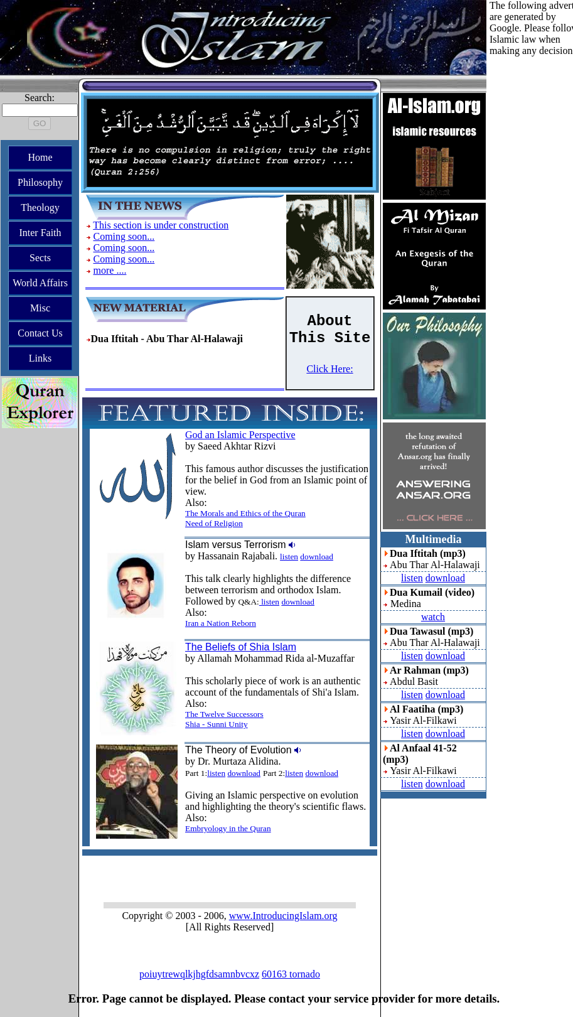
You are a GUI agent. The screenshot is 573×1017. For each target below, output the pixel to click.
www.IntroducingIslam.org (283, 915)
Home (40, 157)
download (316, 556)
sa (246, 960)
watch (433, 616)
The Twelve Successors (224, 714)
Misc (40, 308)
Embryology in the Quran (228, 828)
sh (229, 960)
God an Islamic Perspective (240, 434)
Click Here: (329, 368)
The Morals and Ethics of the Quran (245, 513)
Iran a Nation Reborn (220, 623)
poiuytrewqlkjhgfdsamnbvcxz (199, 974)
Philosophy (40, 182)
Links (40, 358)
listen (289, 556)
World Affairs (40, 282)
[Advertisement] (531, 244)
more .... (110, 270)
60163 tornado (291, 974)
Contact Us (40, 333)
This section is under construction (160, 225)
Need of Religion (214, 523)
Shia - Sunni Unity (216, 724)
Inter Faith (40, 232)
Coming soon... (124, 236)
